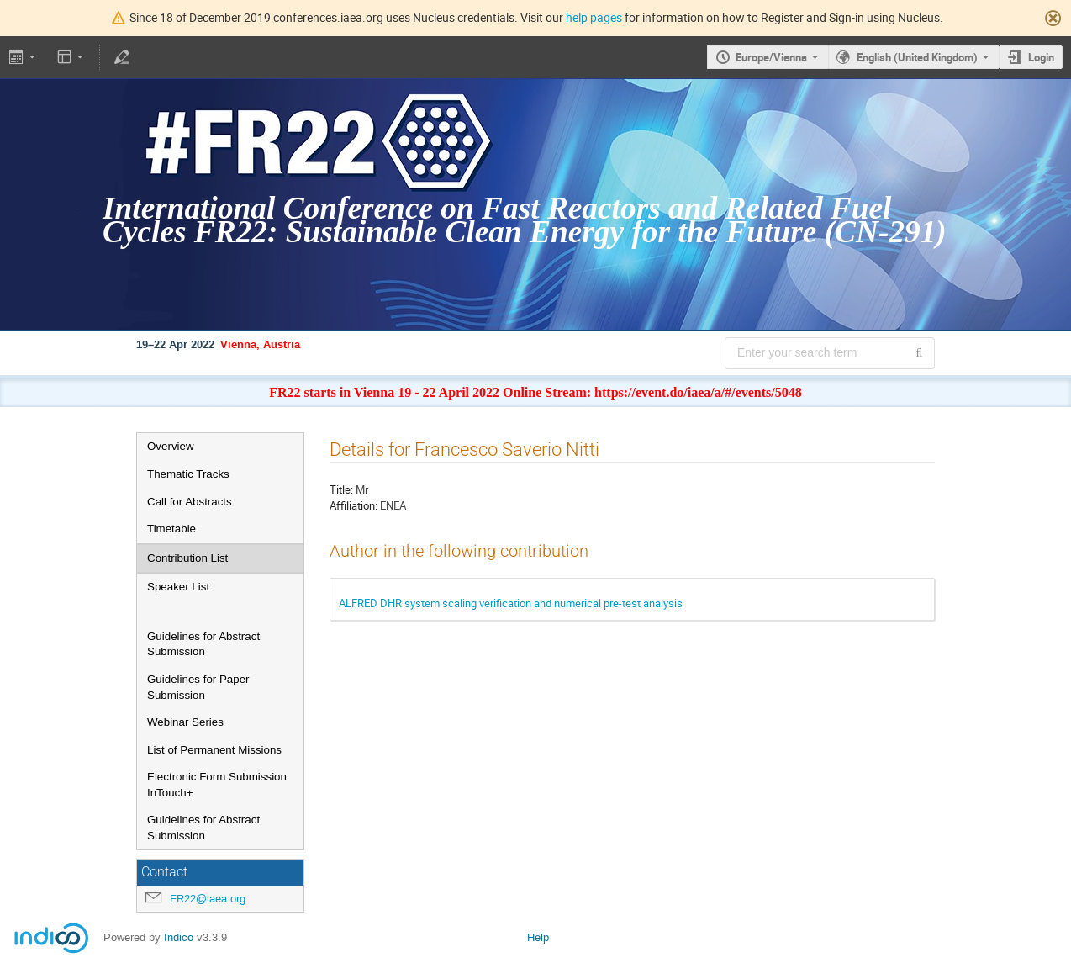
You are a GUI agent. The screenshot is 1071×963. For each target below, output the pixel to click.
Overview (170, 446)
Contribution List (187, 558)
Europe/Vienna (771, 57)
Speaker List (178, 586)
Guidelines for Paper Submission (198, 687)
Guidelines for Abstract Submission (203, 644)
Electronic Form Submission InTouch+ (217, 784)
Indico (178, 937)
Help (538, 937)
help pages (594, 17)
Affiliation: (353, 505)
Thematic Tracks (188, 474)
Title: (341, 489)
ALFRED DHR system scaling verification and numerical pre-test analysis (511, 603)
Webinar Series (185, 722)
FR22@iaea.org (207, 899)
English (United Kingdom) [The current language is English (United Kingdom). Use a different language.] (917, 57)
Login (1041, 57)
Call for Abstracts (189, 501)
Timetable (171, 528)
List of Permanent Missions (214, 749)
